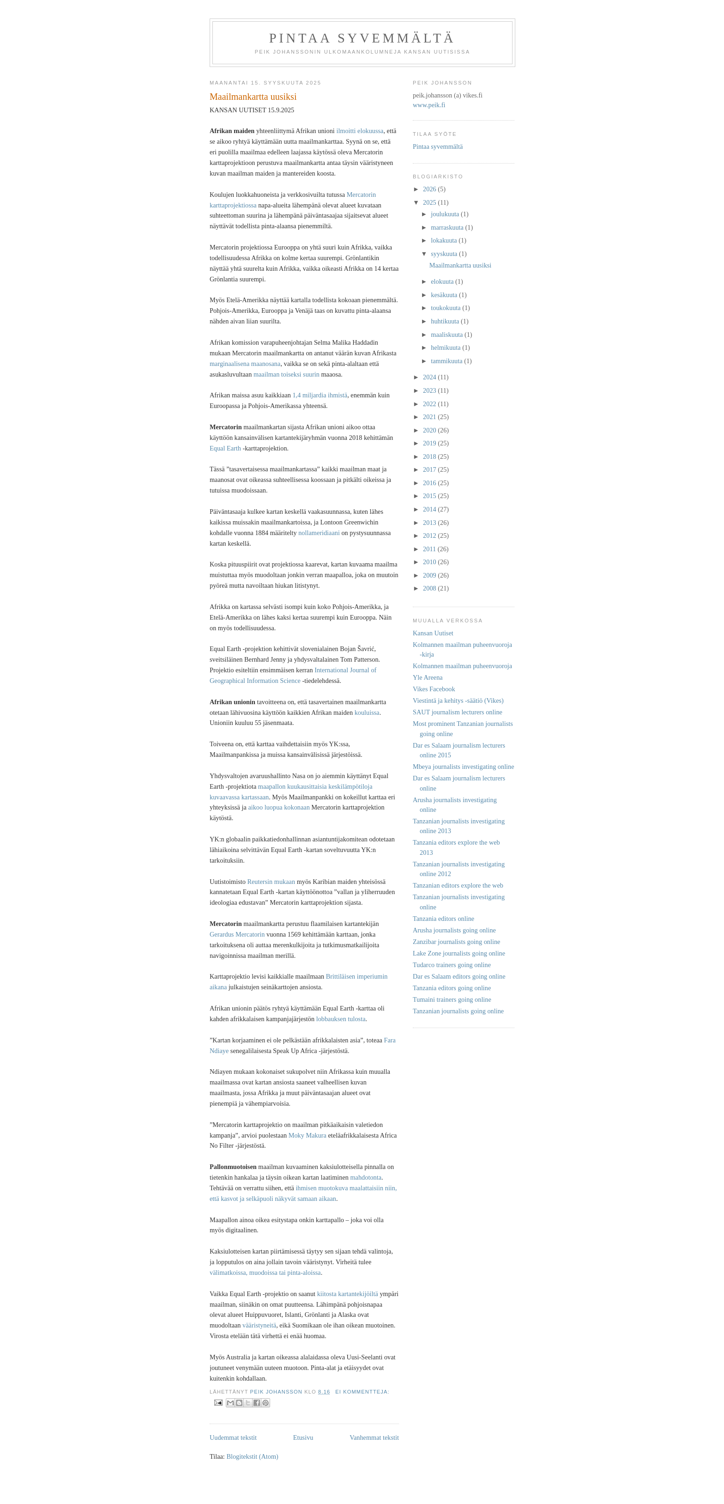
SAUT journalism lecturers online (457, 712)
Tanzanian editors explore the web (458, 885)
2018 (430, 456)
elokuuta (443, 281)
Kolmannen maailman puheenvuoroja (462, 666)
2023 (430, 390)
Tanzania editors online (443, 918)
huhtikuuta (446, 321)
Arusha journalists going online (454, 930)
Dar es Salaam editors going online (459, 976)
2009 (430, 575)
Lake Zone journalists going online (459, 953)
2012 (430, 535)
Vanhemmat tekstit (374, 1437)
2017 (430, 469)
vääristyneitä (259, 1325)
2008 (430, 588)
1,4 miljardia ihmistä (319, 395)
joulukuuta (446, 214)
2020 (430, 430)
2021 (430, 416)
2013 (430, 522)
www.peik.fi (429, 105)
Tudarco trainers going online (452, 964)
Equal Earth (225, 448)
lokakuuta (445, 240)
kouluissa (367, 712)
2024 (430, 377)
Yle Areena (428, 677)
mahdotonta (366, 1177)
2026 (430, 189)
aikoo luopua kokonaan (278, 807)
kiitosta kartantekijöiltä (347, 1293)
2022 (430, 404)
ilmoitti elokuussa (359, 130)
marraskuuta (448, 227)
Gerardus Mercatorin (237, 934)
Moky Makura (307, 1135)
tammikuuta (447, 361)
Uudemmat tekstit (233, 1437)
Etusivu (303, 1437)
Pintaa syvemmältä (362, 38)
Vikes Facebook (434, 689)
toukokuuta (446, 307)
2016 (430, 483)
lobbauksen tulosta (341, 1019)
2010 (430, 562)
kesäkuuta (445, 294)
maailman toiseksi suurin (286, 374)
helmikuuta (446, 347)
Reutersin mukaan (271, 881)
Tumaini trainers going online (452, 999)
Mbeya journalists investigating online (463, 766)
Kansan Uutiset (433, 633)
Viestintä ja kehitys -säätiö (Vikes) (458, 700)
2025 (430, 202)
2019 (430, 443)
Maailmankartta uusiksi (253, 96)
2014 (430, 509)
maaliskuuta (448, 334)
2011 (430, 549)
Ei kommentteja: (362, 1391)
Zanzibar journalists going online (456, 941)
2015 (430, 495)
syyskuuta (445, 253)
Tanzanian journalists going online (458, 1011)
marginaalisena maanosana (245, 363)
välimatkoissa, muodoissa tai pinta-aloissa (265, 1272)
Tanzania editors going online (452, 988)
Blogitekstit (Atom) (252, 1456)
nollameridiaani (319, 532)
